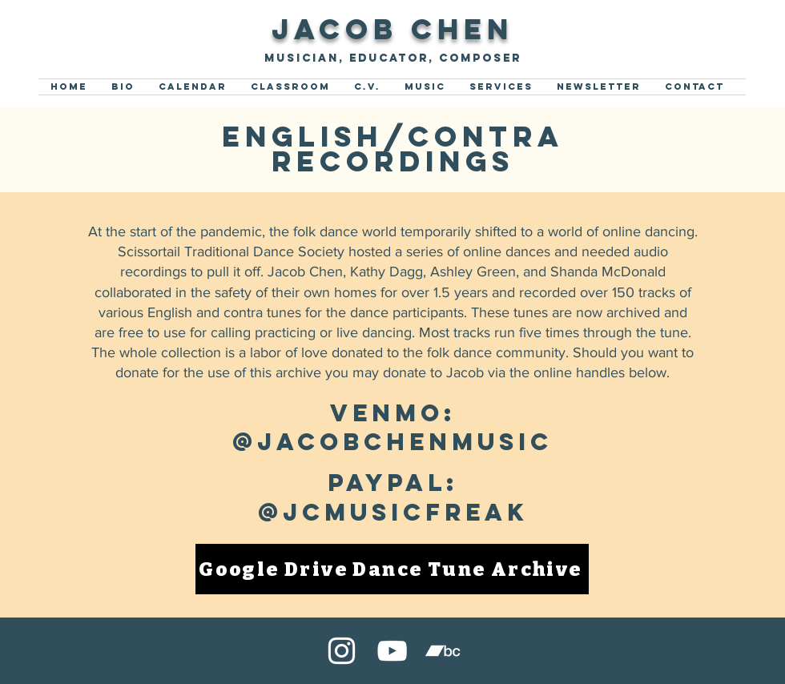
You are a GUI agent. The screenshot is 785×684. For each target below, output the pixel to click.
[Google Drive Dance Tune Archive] (392, 569)
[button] (424, 87)
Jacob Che (379, 28)
